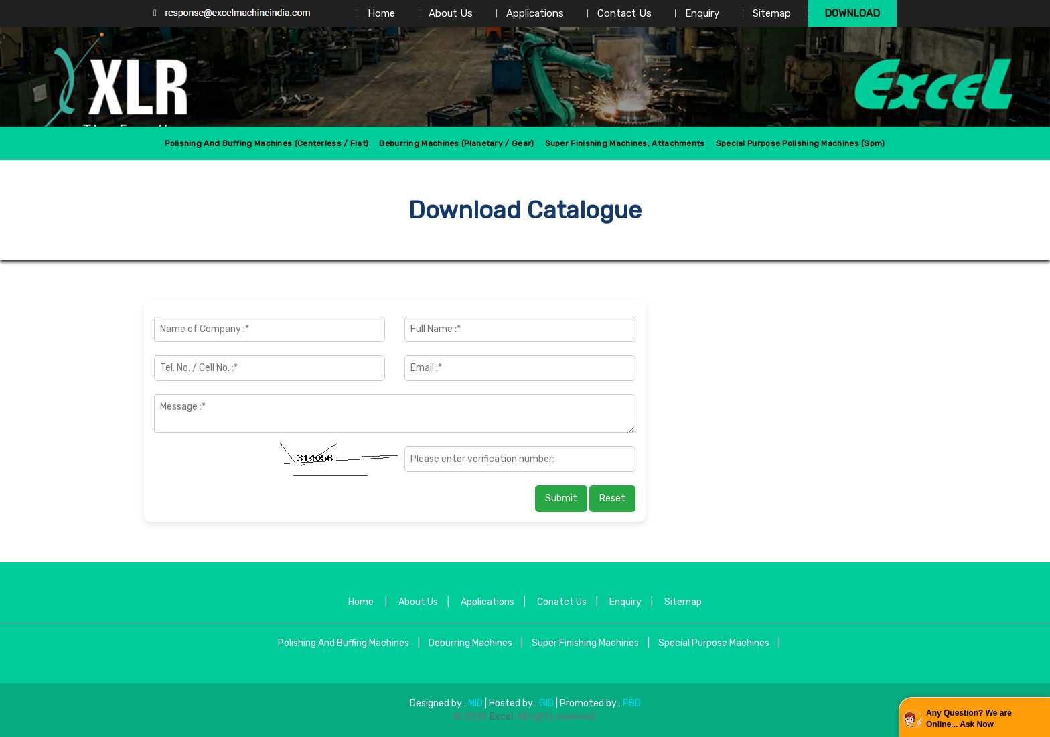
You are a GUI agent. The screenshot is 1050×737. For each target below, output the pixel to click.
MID (474, 703)
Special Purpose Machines (713, 643)
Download (852, 13)
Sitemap (772, 13)
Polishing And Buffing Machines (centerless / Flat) (266, 143)
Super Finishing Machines (585, 643)
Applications (535, 13)
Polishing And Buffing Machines (343, 643)
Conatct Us (562, 602)
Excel (501, 716)
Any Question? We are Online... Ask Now (969, 718)
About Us (451, 13)
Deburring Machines (470, 643)
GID (546, 703)
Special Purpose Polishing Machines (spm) (800, 143)
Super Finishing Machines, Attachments (625, 143)
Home (381, 13)
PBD (632, 703)
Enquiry (702, 13)
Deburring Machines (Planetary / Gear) (456, 143)
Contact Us (624, 13)
